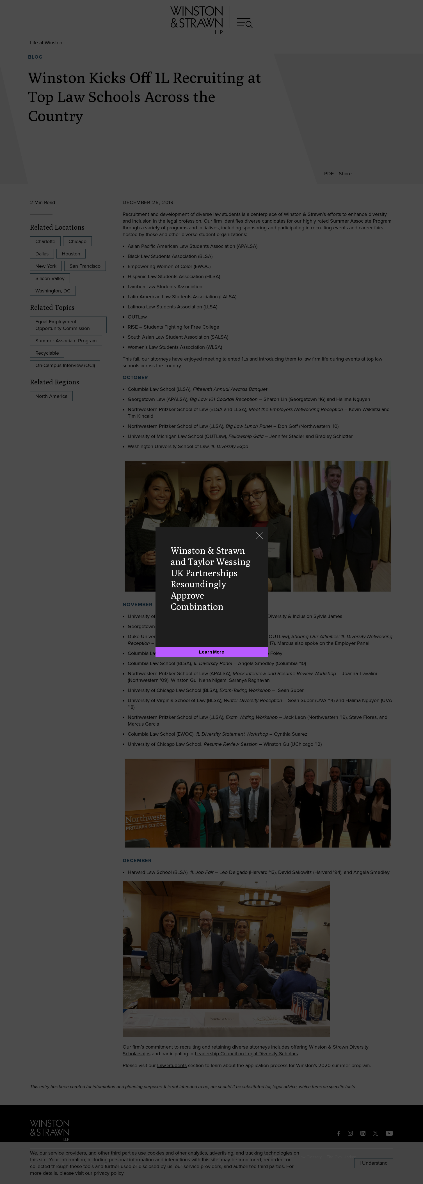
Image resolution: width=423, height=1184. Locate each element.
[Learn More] (212, 652)
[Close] (259, 536)
